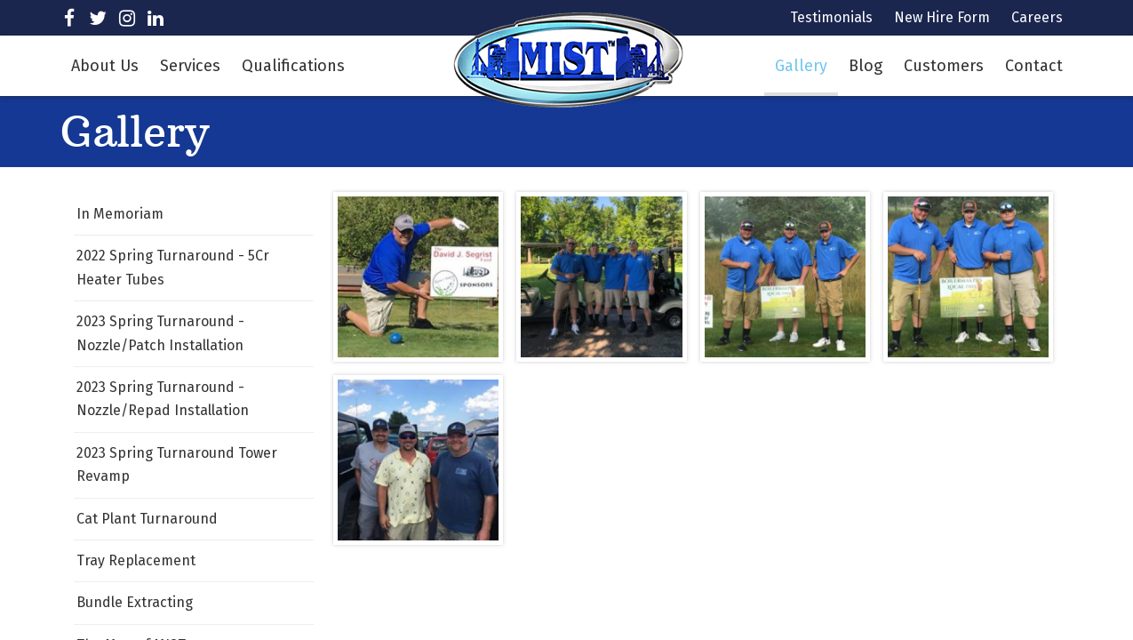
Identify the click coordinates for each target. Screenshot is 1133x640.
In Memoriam (120, 213)
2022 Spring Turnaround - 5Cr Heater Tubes (172, 267)
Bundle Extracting (134, 602)
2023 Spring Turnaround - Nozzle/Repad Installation (162, 399)
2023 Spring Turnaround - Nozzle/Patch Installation (160, 333)
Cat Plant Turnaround (147, 518)
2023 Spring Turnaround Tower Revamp (176, 464)
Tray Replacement (135, 560)
